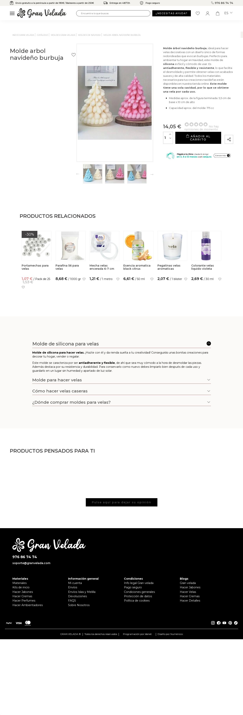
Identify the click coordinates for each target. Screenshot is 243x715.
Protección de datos (138, 679)
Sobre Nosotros (79, 688)
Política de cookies (137, 684)
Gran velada (188, 666)
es (228, 13)
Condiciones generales (139, 675)
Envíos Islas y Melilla (81, 675)
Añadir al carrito (182, 131)
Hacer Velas (188, 675)
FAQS (72, 684)
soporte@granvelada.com (31, 646)
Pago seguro (133, 671)
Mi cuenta (75, 666)
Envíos (72, 671)
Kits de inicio (21, 671)
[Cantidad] (136, 131)
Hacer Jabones (22, 675)
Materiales (19, 666)
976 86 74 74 (223, 3)
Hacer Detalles (190, 684)
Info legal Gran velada (138, 666)
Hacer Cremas (22, 679)
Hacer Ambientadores (27, 688)
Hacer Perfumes (23, 684)
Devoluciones (77, 679)
